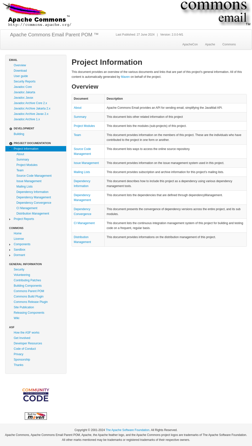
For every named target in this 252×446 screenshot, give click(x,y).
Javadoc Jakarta (24, 92)
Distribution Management (32, 213)
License (19, 239)
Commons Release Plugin (31, 302)
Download (20, 70)
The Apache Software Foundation (127, 430)
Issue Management (28, 181)
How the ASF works (26, 332)
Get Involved (22, 338)
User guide (21, 76)
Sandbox (19, 249)
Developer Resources (28, 343)
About (20, 154)
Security (19, 269)
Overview (20, 65)
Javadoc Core (23, 87)
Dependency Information (32, 192)
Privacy (18, 354)
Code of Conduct (25, 349)
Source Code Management (33, 175)
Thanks (18, 365)
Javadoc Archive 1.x (27, 119)
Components (22, 244)
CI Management (26, 208)
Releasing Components (29, 312)
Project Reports (24, 219)
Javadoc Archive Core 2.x (30, 103)
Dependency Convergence (33, 202)
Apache (210, 44)
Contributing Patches (27, 280)
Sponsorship (22, 359)
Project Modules (27, 165)
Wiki (16, 318)
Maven (125, 77)
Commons (229, 44)
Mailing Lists (24, 186)
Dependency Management (33, 197)
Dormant (19, 255)
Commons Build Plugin (28, 296)
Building (19, 134)
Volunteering (22, 275)
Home (18, 233)
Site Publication (24, 307)
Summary (22, 159)
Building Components (28, 285)
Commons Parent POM (29, 291)
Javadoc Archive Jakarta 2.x (32, 108)
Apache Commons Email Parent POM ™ (54, 34)
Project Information (26, 148)
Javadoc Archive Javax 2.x (31, 114)
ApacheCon (190, 44)
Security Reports (25, 81)
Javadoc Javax (23, 97)
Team (20, 170)
